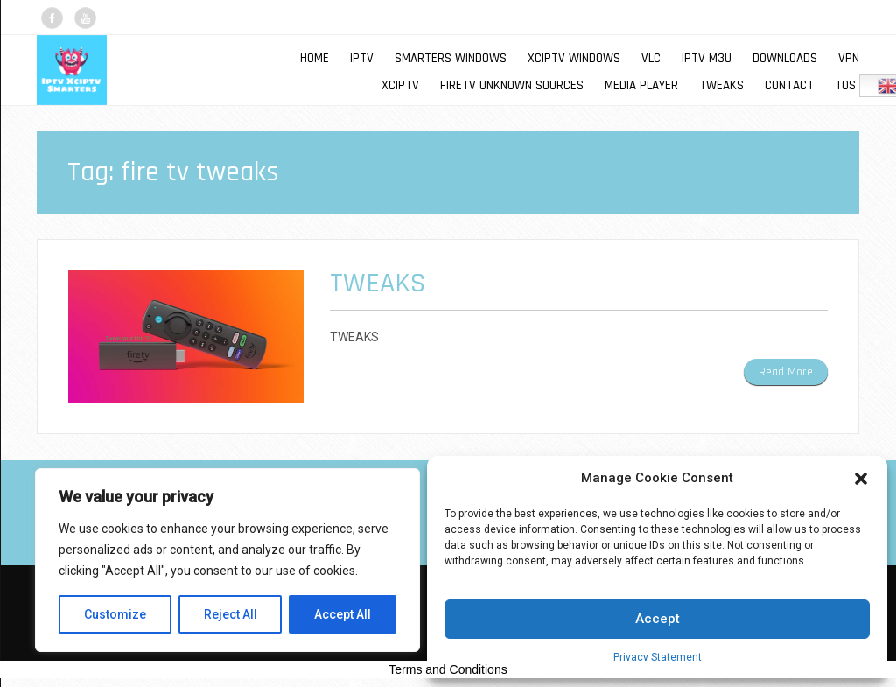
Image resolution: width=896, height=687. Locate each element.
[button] (861, 478)
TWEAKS (721, 85)
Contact (789, 85)
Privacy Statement (657, 657)
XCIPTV (400, 85)
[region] (227, 560)
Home (314, 58)
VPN (848, 58)
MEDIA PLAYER (641, 85)
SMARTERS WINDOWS (451, 58)
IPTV (362, 58)
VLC (651, 58)
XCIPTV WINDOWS (574, 58)
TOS (845, 85)
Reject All (230, 614)
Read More (786, 372)
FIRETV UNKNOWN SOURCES (512, 85)
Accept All (342, 614)
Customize (115, 614)
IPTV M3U (707, 58)
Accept (657, 619)
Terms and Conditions (447, 669)
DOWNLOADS (784, 58)
